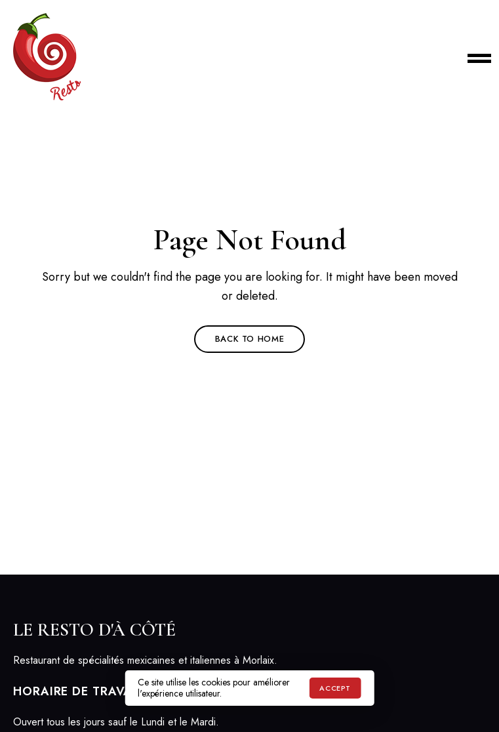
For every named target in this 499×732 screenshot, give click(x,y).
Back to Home (250, 339)
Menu (473, 57)
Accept (334, 688)
